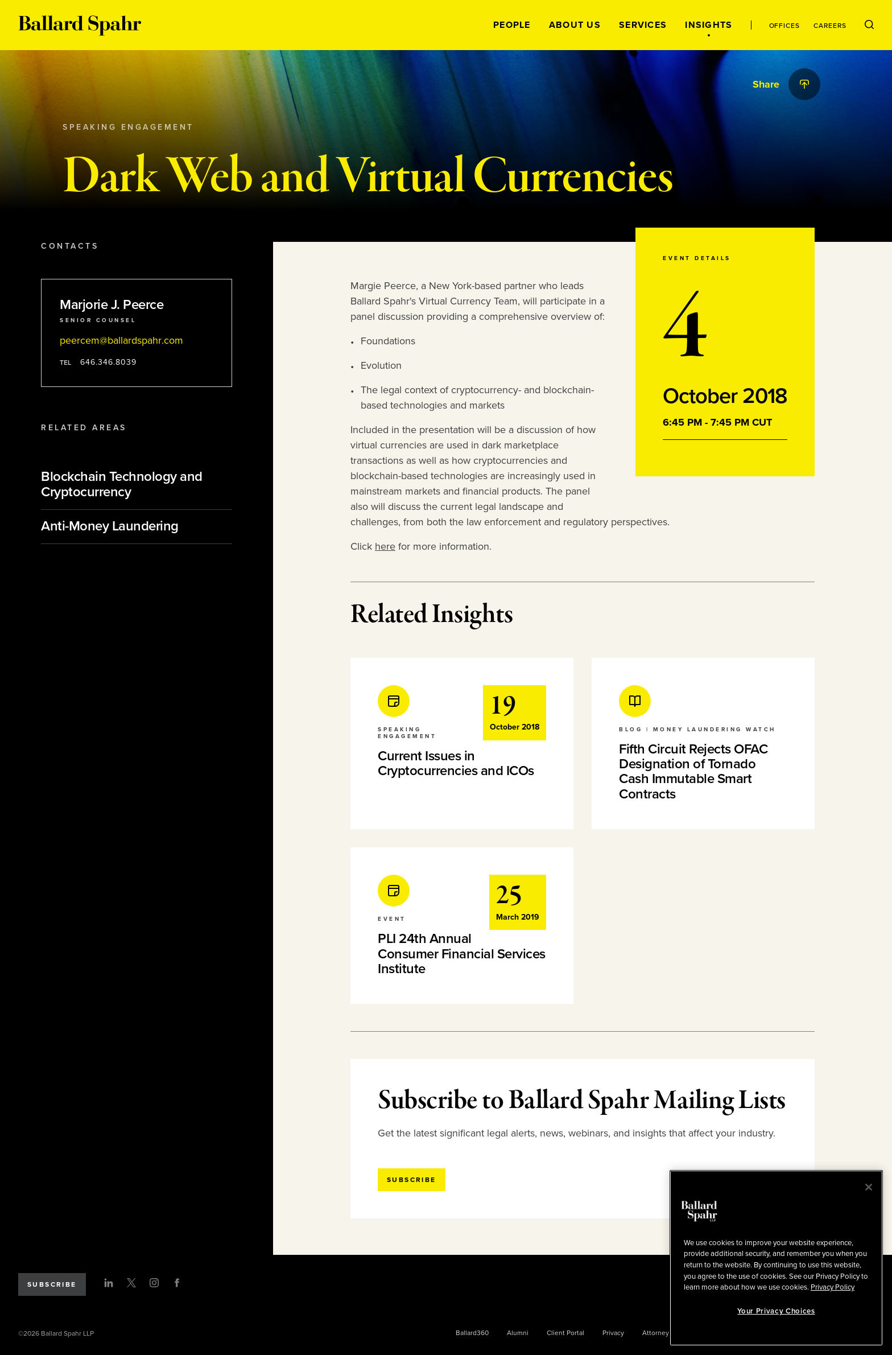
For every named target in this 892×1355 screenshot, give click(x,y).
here (385, 546)
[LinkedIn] (109, 1283)
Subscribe (52, 1284)
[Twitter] (131, 1283)
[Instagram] (154, 1283)
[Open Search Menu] (869, 25)
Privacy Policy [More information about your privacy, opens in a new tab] (832, 1287)
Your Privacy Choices (776, 1311)
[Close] (868, 1187)
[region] (776, 1258)
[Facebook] (177, 1283)
